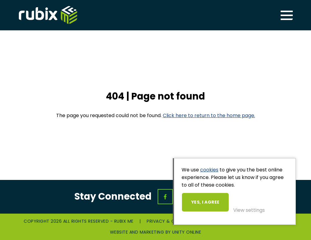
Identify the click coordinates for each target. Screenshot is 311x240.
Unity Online (186, 232)
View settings (249, 210)
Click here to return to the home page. (209, 115)
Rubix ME (48, 15)
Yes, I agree (205, 202)
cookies (209, 169)
